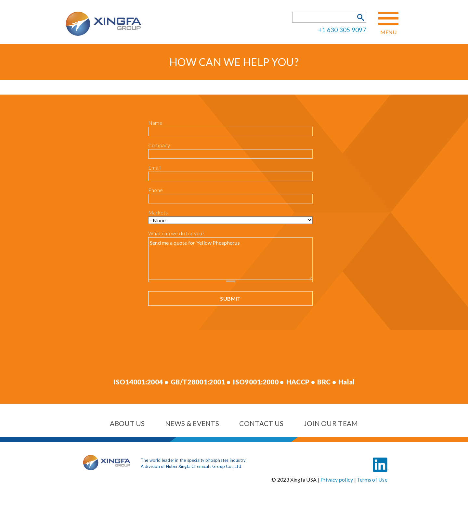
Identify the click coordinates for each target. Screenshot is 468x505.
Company (159, 145)
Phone (155, 190)
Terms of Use (372, 479)
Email (154, 167)
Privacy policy (336, 479)
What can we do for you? (176, 233)
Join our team (331, 423)
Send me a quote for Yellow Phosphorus (230, 258)
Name (155, 123)
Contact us (261, 423)
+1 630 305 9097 (342, 29)
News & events (192, 423)
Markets (158, 212)
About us (127, 423)
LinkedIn (380, 460)
